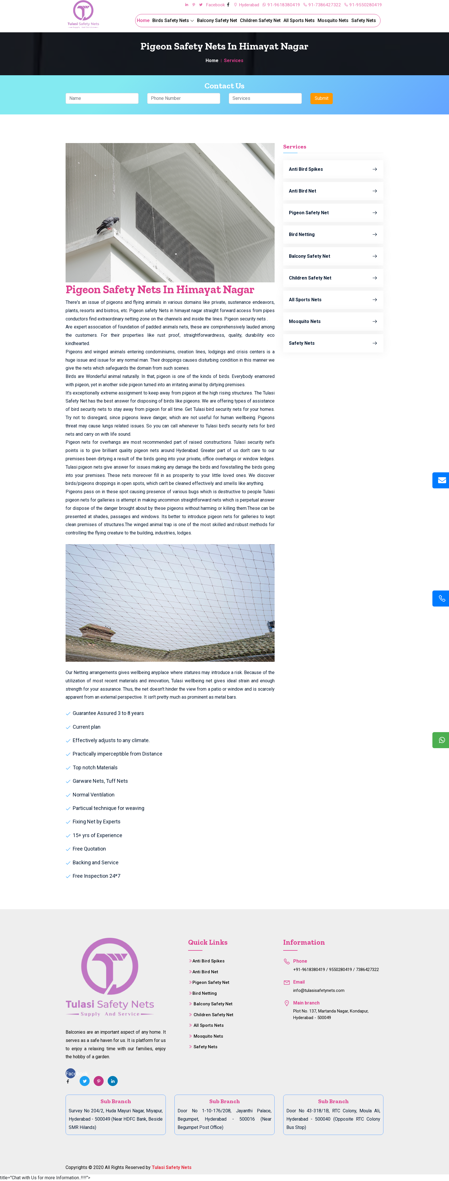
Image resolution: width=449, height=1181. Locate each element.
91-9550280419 (363, 4)
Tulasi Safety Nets (172, 1167)
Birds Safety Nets (173, 20)
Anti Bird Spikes (333, 169)
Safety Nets (363, 20)
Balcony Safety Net (217, 20)
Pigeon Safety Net (333, 212)
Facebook (212, 4)
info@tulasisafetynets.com (318, 990)
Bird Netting (333, 234)
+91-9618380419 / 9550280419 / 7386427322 (336, 969)
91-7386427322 (321, 4)
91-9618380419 (280, 4)
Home (143, 20)
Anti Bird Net (333, 191)
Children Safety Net (260, 20)
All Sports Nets (299, 20)
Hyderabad (244, 4)
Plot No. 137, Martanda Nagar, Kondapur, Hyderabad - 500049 (331, 1014)
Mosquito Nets (333, 20)
